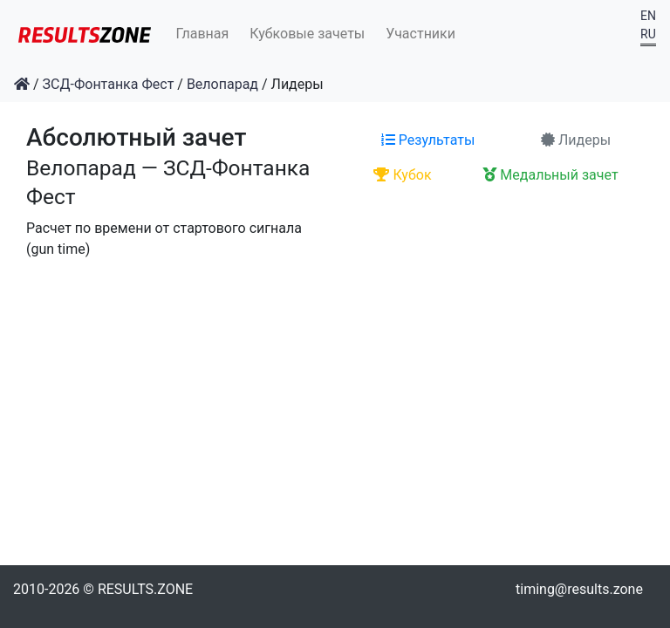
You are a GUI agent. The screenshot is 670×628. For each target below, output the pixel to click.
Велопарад (222, 84)
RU (648, 34)
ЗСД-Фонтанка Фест (108, 84)
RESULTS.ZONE (145, 589)
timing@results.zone (579, 589)
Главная (202, 33)
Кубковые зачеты (307, 33)
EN (648, 16)
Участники (420, 33)
